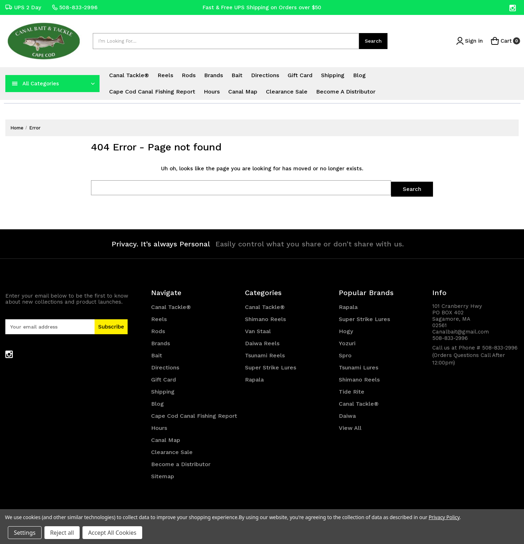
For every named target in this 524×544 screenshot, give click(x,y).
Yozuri (347, 341)
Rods (189, 75)
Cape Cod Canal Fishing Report (152, 91)
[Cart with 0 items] (505, 41)
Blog (359, 75)
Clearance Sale (287, 91)
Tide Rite (351, 390)
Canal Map (242, 91)
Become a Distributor (345, 91)
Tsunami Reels (265, 354)
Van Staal (258, 329)
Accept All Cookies (112, 533)
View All (350, 426)
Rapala (254, 378)
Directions (265, 75)
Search (373, 41)
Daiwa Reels (262, 341)
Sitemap (162, 474)
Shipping (332, 75)
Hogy (346, 329)
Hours (212, 91)
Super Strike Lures (270, 366)
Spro (345, 354)
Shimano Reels (265, 317)
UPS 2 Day (23, 7)
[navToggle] (15, 83)
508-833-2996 (74, 7)
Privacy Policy (444, 517)
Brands (213, 75)
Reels (165, 75)
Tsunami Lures (358, 366)
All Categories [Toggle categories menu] (40, 83)
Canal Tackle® (129, 75)
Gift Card (300, 75)
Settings (25, 533)
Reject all (62, 533)
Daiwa (347, 414)
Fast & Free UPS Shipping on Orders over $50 (262, 7)
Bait (236, 75)
